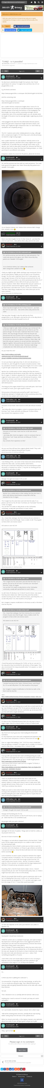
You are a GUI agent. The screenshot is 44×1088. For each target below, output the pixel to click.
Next (38, 71)
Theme (14, 1076)
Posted (13, 78)
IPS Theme (19, 1074)
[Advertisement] (22, 45)
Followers (20, 1056)
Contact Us (29, 1076)
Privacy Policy (21, 1076)
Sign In (7, 26)
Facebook (22, 1080)
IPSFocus (25, 1074)
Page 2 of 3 (22, 71)
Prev (6, 71)
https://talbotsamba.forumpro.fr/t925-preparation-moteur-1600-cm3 (21, 696)
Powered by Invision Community (22, 1085)
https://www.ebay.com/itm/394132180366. (14, 761)
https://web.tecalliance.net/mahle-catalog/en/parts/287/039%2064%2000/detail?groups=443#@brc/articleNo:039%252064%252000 (16, 356)
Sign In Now (22, 1050)
